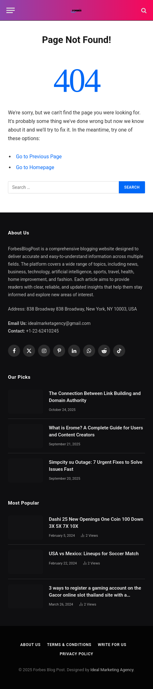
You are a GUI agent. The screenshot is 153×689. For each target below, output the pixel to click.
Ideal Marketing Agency (112, 669)
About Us (30, 644)
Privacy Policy (76, 654)
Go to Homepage (35, 167)
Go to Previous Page (39, 157)
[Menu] (10, 10)
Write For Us (112, 644)
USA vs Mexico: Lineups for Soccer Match (94, 553)
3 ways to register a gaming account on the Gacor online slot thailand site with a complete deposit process (95, 595)
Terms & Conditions (69, 644)
